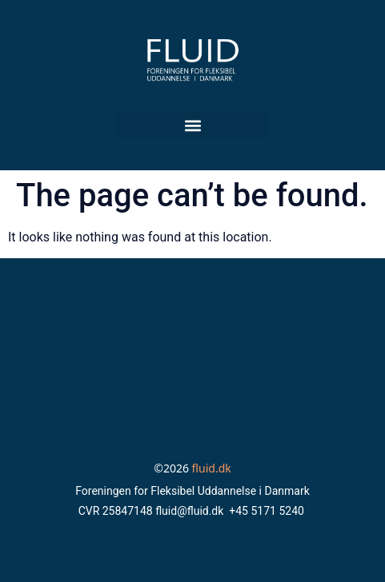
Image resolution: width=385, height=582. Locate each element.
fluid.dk (211, 468)
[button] (192, 125)
